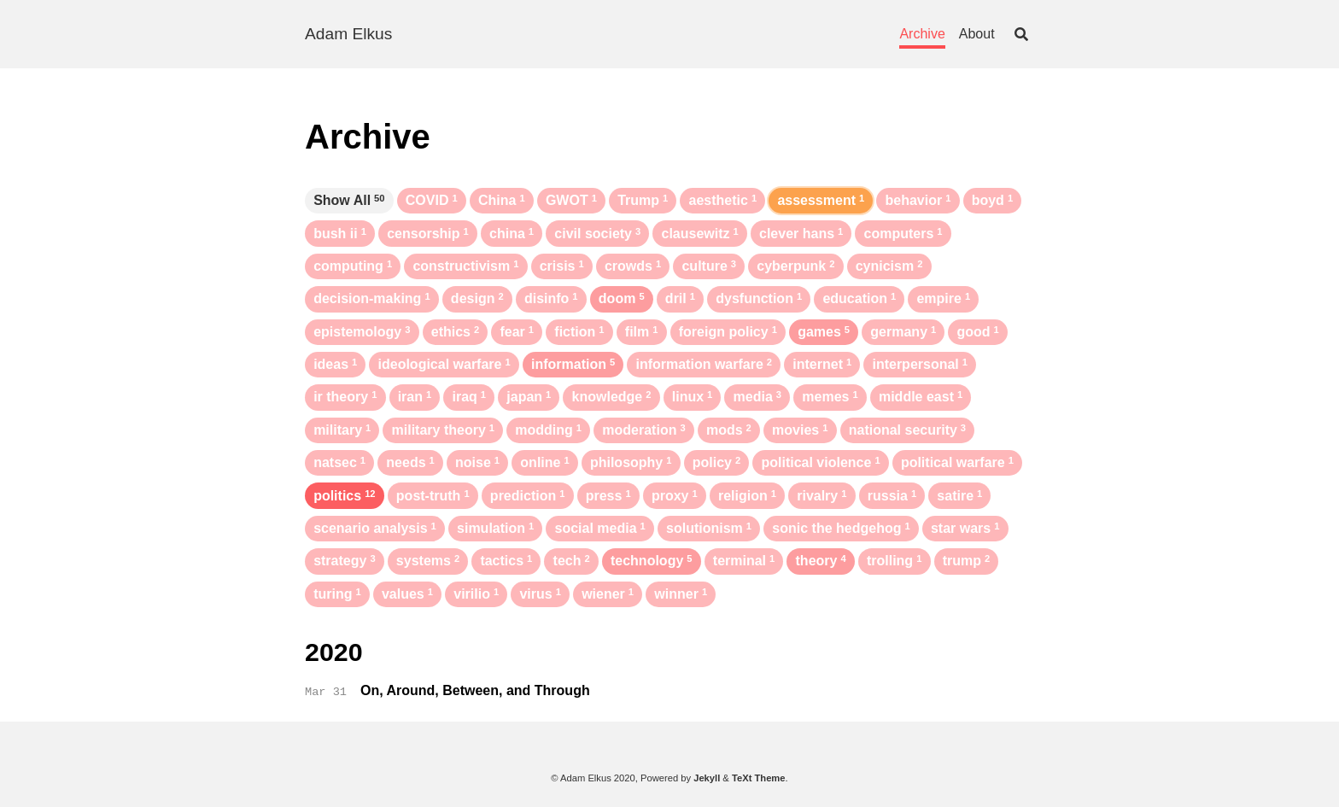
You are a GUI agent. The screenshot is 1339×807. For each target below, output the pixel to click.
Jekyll (706, 778)
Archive (921, 33)
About (977, 33)
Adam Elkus (348, 34)
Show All (348, 200)
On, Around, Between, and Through (475, 690)
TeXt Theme (759, 778)
